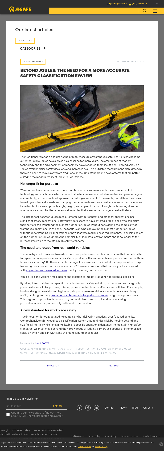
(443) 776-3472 (139, 4)
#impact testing (29, 353)
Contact (109, 407)
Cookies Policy (77, 436)
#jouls (128, 349)
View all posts (25, 40)
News (123, 407)
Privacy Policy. (101, 447)
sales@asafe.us (119, 4)
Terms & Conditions (129, 436)
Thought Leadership (33, 62)
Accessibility (110, 436)
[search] (142, 11)
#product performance (102, 353)
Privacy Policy (94, 436)
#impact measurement (52, 353)
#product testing (76, 353)
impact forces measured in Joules (46, 270)
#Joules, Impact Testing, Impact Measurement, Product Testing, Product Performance (71, 349)
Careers (148, 407)
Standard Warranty (151, 436)
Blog (135, 407)
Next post (114, 366)
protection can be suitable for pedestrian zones (79, 295)
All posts (43, 343)
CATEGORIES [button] (30, 48)
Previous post (52, 366)
